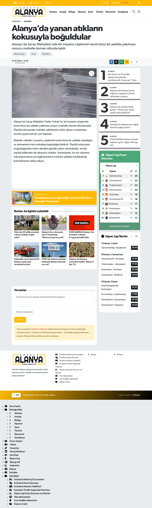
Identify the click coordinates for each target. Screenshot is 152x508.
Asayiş (62, 12)
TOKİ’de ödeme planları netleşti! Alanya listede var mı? (54, 261)
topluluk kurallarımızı (39, 329)
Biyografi (12, 462)
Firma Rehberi (15, 451)
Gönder (20, 320)
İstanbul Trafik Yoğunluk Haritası (29, 490)
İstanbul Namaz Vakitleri (68, 361)
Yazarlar (12, 448)
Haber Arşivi (62, 382)
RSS (16, 395)
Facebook (35, 3)
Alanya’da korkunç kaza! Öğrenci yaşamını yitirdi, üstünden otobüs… (122, 94)
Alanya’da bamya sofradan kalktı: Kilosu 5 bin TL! (81, 261)
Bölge (72, 12)
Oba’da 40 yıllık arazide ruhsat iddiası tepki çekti (26, 234)
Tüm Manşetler (64, 376)
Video (10, 444)
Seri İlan (12, 455)
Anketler (12, 465)
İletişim (118, 354)
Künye (92, 354)
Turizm (99, 12)
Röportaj (12, 458)
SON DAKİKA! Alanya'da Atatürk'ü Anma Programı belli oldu (81, 234)
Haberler (16, 21)
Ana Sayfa (12, 406)
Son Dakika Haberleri (66, 379)
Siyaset (82, 12)
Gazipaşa (123, 12)
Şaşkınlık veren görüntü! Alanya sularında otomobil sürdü (26, 261)
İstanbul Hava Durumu (67, 358)
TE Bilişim (136, 395)
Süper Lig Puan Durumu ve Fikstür (29, 493)
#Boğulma (46, 54)
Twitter (49, 3)
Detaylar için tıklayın (119, 226)
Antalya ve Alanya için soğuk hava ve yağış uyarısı (124, 126)
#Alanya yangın (19, 54)
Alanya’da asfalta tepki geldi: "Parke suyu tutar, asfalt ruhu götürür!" (122, 110)
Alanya (53, 12)
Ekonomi (110, 12)
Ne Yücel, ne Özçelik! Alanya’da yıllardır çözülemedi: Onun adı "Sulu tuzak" (122, 77)
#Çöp (33, 54)
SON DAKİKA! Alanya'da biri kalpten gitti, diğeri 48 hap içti (124, 142)
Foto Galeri (13, 441)
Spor (90, 12)
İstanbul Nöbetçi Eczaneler (69, 354)
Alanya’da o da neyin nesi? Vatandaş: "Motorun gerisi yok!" (53, 234)
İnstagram (19, 3)
